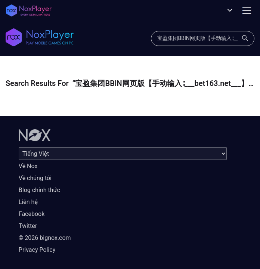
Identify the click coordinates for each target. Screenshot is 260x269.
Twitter (28, 225)
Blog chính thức (39, 190)
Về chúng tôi (35, 178)
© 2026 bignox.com (45, 237)
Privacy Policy (37, 249)
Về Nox (28, 166)
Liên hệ (28, 201)
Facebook (31, 213)
